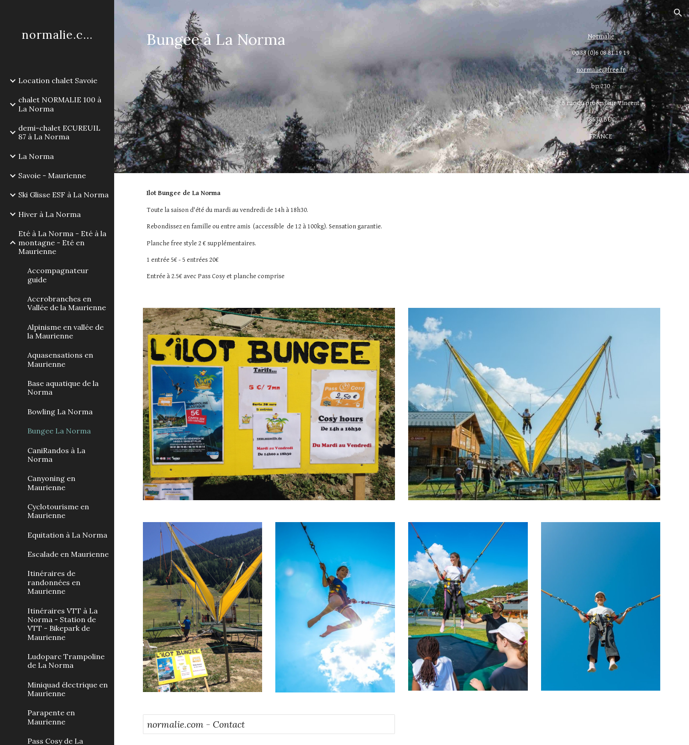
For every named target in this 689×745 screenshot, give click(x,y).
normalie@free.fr (600, 70)
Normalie (601, 36)
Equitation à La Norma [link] (67, 534)
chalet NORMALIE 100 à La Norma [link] (59, 104)
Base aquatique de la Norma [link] (63, 387)
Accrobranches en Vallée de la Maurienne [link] (66, 303)
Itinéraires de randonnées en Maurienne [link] (53, 582)
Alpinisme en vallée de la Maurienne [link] (65, 331)
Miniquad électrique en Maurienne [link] (67, 689)
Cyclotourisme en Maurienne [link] (58, 511)
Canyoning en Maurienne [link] (51, 482)
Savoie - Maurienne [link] (52, 175)
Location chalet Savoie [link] (57, 80)
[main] (335, 39)
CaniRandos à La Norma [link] (56, 455)
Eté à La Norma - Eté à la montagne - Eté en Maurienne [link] (62, 242)
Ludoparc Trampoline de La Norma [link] (66, 661)
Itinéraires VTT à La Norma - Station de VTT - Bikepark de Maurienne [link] (62, 624)
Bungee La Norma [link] (59, 430)
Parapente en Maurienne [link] (51, 717)
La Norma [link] (36, 156)
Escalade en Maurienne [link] (68, 554)
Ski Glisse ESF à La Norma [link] (63, 194)
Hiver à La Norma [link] (49, 214)
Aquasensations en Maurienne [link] (60, 359)
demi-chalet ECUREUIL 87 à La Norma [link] (59, 132)
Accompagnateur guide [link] (58, 275)
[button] (678, 13)
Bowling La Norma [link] (60, 411)
